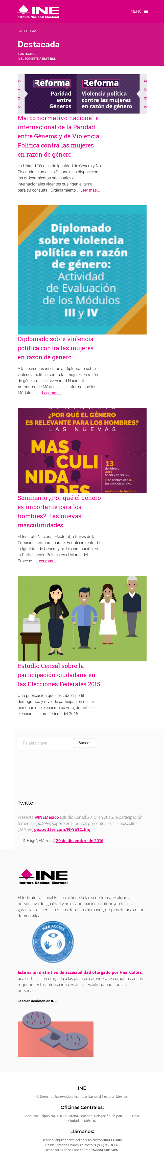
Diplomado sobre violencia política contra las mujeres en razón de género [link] (55, 348)
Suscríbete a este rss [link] (37, 59)
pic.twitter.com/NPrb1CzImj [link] (62, 829)
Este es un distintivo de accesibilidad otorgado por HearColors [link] (80, 972)
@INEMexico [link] (46, 817)
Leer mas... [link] (90, 190)
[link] (37, 11)
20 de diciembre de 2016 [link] (79, 840)
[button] (136, 11)
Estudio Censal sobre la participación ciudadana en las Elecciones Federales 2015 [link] (59, 675)
